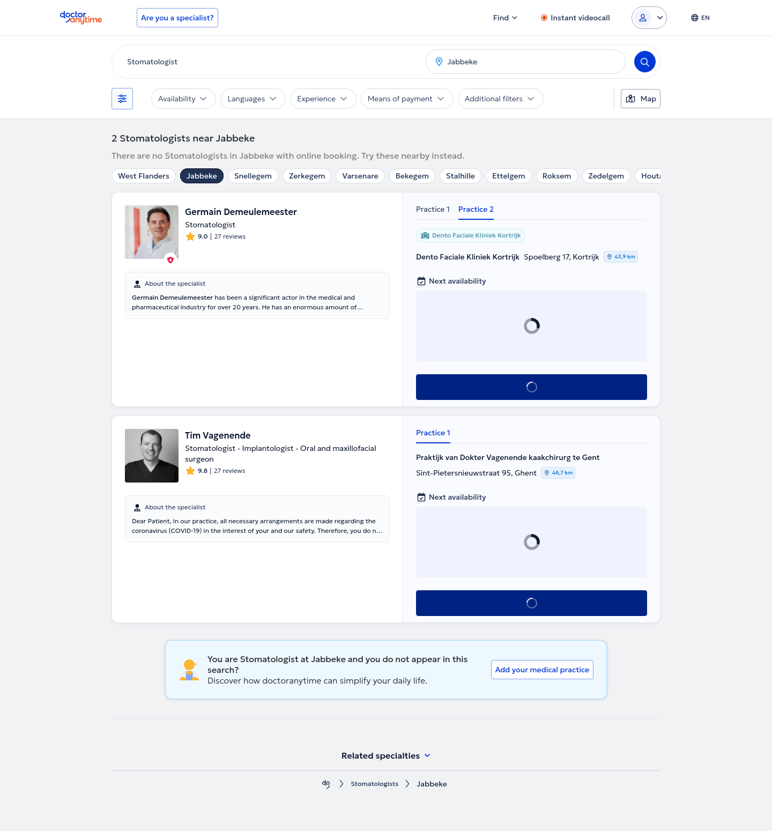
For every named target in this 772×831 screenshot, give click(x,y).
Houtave (656, 176)
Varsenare (360, 176)
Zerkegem (307, 176)
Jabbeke (202, 176)
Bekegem (412, 176)
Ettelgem (508, 176)
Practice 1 (433, 209)
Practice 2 (476, 209)
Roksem (557, 176)
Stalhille (460, 176)
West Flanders (143, 176)
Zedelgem (607, 176)
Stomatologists (374, 784)
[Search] (645, 61)
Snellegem (253, 176)
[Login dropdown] (649, 17)
